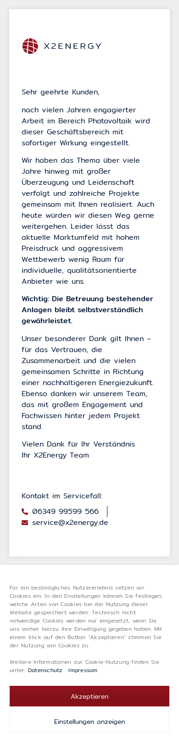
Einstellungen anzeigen (89, 722)
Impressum (82, 670)
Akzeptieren (89, 696)
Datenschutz (45, 670)
